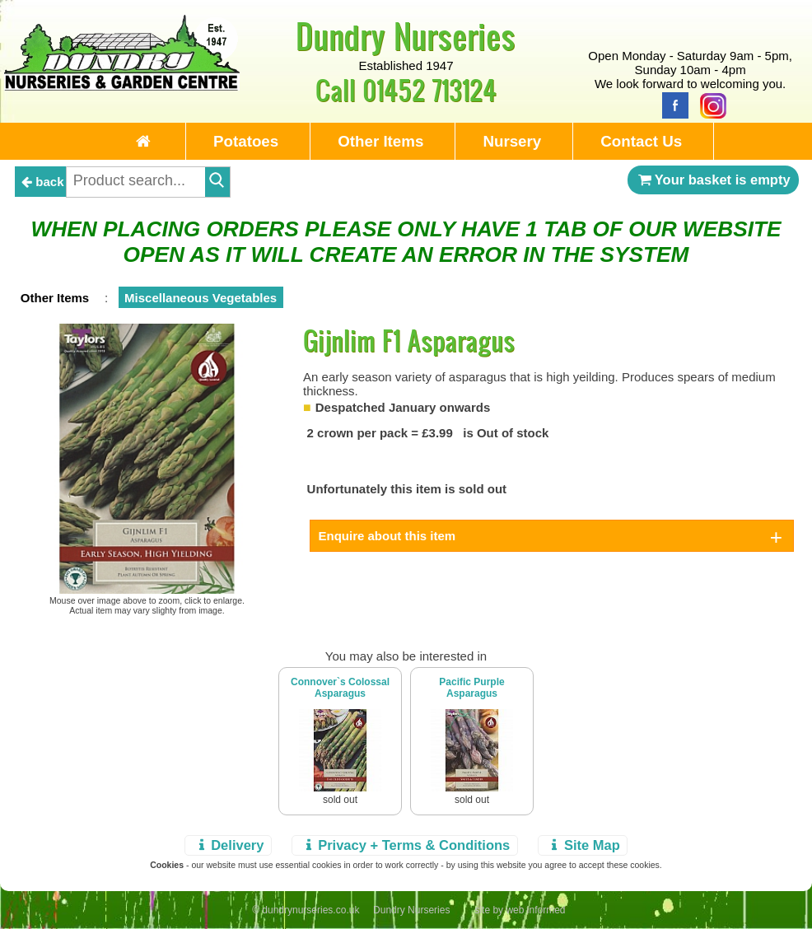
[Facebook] (671, 104)
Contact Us (641, 141)
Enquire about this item (387, 536)
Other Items (380, 141)
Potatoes (245, 141)
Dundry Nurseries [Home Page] (406, 35)
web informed (535, 910)
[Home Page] (122, 86)
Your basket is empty (713, 179)
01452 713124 (429, 89)
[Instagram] (709, 104)
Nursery (512, 141)
